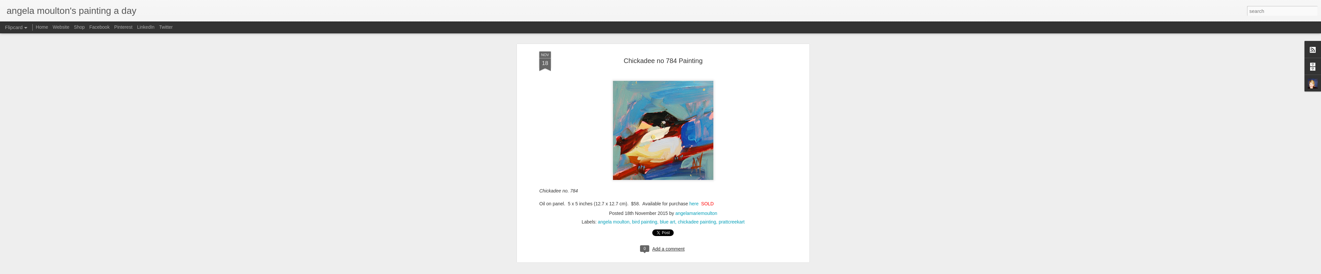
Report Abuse (727, 270)
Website (61, 27)
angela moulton (613, 94)
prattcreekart (732, 94)
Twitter (166, 27)
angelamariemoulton (696, 85)
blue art (667, 94)
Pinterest (123, 27)
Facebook (99, 27)
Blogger (707, 270)
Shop (79, 27)
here (693, 76)
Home (42, 27)
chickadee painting (697, 94)
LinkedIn (146, 27)
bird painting (644, 94)
